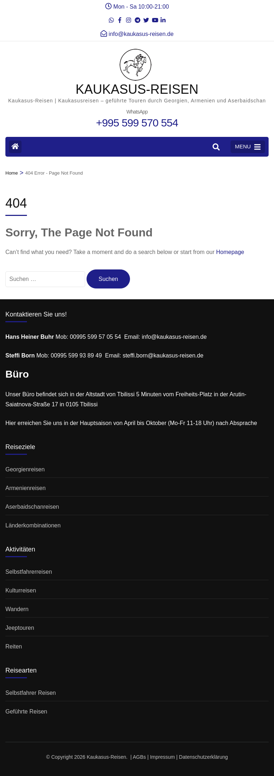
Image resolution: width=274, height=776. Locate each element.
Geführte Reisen (26, 711)
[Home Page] (15, 146)
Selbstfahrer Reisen (30, 693)
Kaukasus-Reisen (106, 757)
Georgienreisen (25, 469)
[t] (137, 17)
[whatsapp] (111, 17)
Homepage (230, 252)
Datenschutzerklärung (203, 757)
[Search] (216, 147)
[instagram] (128, 17)
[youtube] (154, 17)
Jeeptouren (19, 628)
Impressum (162, 757)
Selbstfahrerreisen (28, 572)
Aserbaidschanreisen (32, 507)
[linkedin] (163, 17)
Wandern (16, 609)
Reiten (13, 646)
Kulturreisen (20, 590)
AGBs (139, 757)
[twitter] (145, 17)
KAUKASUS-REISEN (136, 89)
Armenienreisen (25, 488)
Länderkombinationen (33, 525)
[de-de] (119, 17)
